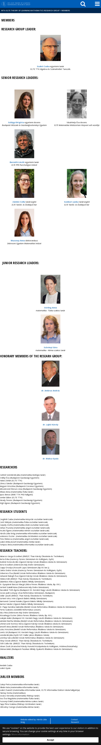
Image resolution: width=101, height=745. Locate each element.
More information (20, 734)
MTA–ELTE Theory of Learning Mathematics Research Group (30, 10)
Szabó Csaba (43, 66)
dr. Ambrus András (50, 390)
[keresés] (83, 4)
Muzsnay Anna (18, 240)
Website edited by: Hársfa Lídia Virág (34, 720)
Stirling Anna (50, 307)
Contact (74, 719)
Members (66, 10)
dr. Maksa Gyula (50, 458)
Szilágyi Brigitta (16, 122)
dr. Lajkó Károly (50, 424)
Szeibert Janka (71, 201)
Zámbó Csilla (18, 201)
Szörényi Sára (50, 347)
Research (75, 722)
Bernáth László (17, 162)
